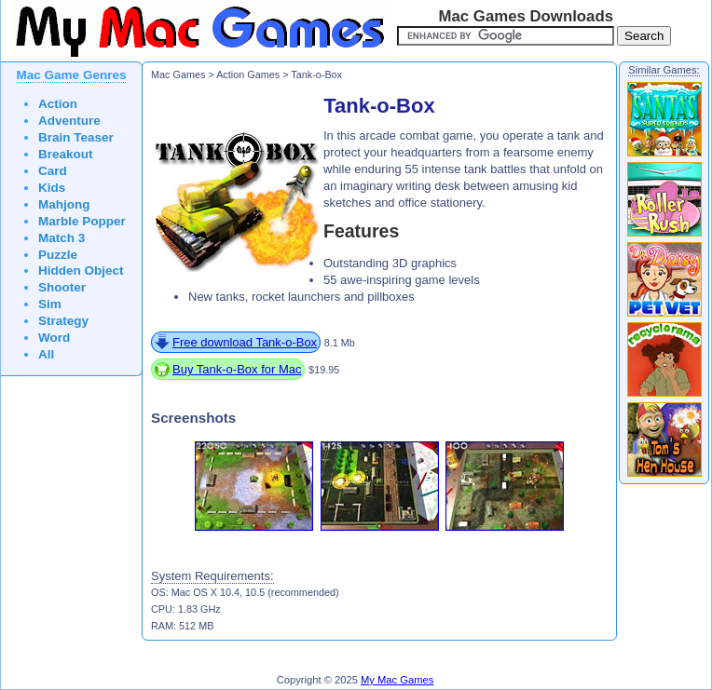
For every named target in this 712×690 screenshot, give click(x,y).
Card (52, 171)
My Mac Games (397, 679)
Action (57, 104)
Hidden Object (81, 270)
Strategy (63, 321)
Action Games (248, 74)
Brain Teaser (76, 137)
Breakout (65, 154)
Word (54, 338)
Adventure (69, 121)
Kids (51, 188)
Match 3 (61, 238)
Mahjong (64, 204)
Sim (50, 304)
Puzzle (57, 255)
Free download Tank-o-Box (244, 342)
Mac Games (178, 74)
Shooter (62, 287)
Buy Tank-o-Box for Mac (236, 369)
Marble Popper (82, 221)
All (46, 354)
